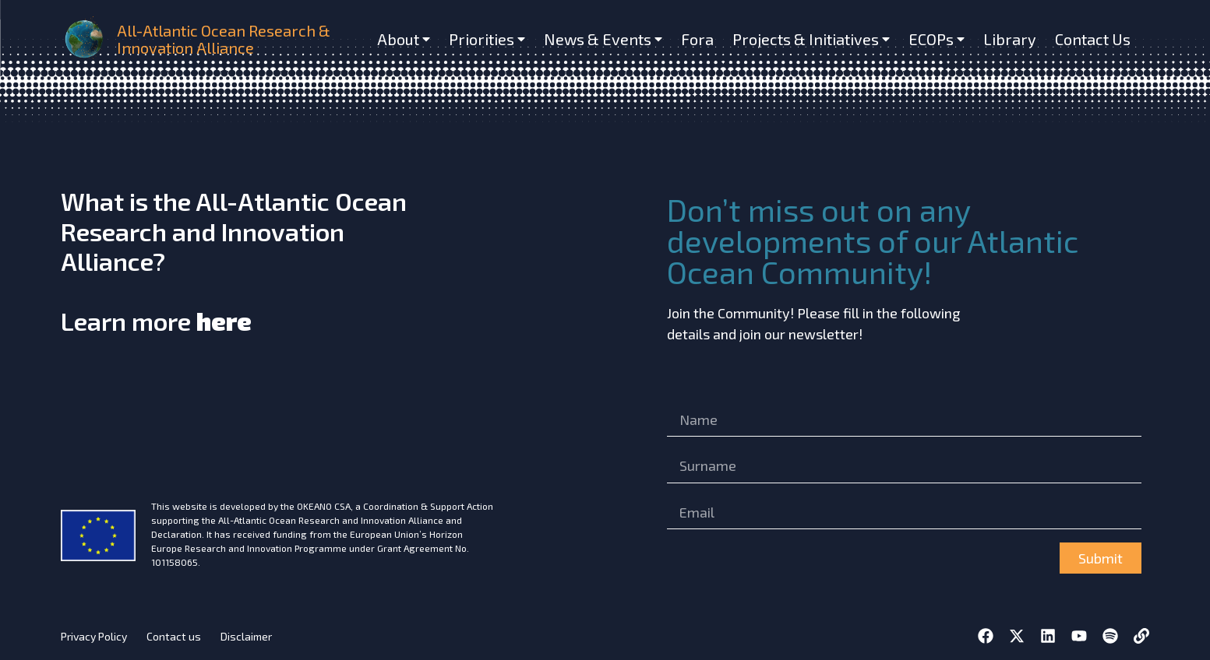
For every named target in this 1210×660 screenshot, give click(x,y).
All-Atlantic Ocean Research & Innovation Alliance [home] (223, 39)
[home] (86, 39)
